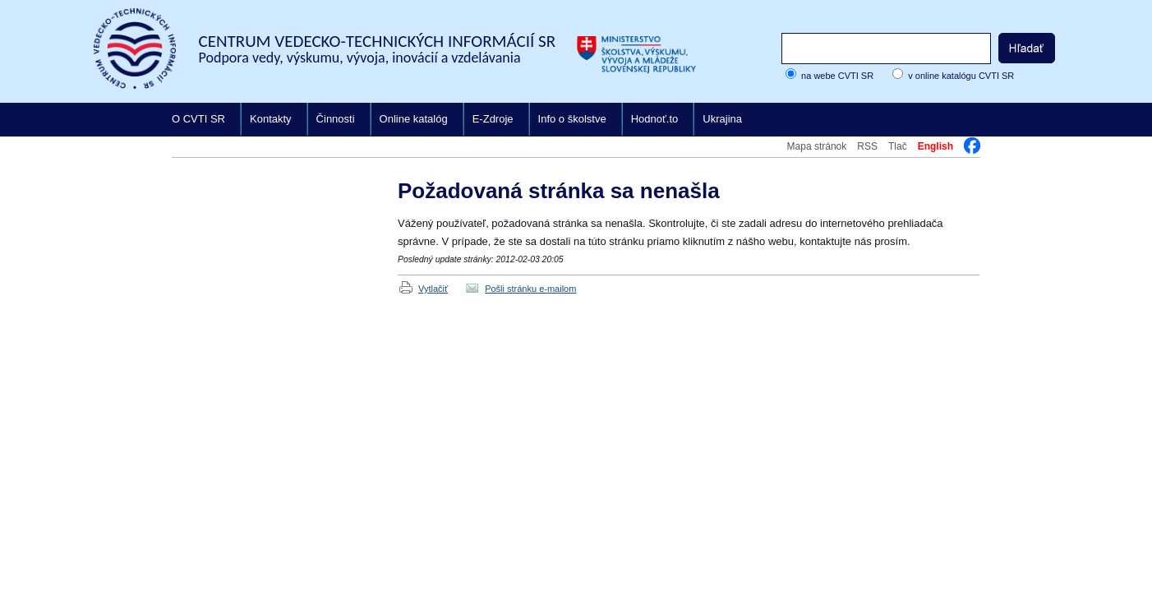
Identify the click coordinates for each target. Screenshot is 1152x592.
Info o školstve (572, 119)
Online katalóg (414, 119)
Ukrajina (722, 119)
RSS (867, 146)
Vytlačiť (433, 289)
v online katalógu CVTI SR (961, 76)
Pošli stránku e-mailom (530, 289)
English (935, 146)
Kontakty (271, 119)
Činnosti (335, 119)
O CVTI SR (198, 119)
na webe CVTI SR (837, 76)
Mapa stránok (817, 146)
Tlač (897, 146)
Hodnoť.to (655, 119)
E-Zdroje (493, 119)
